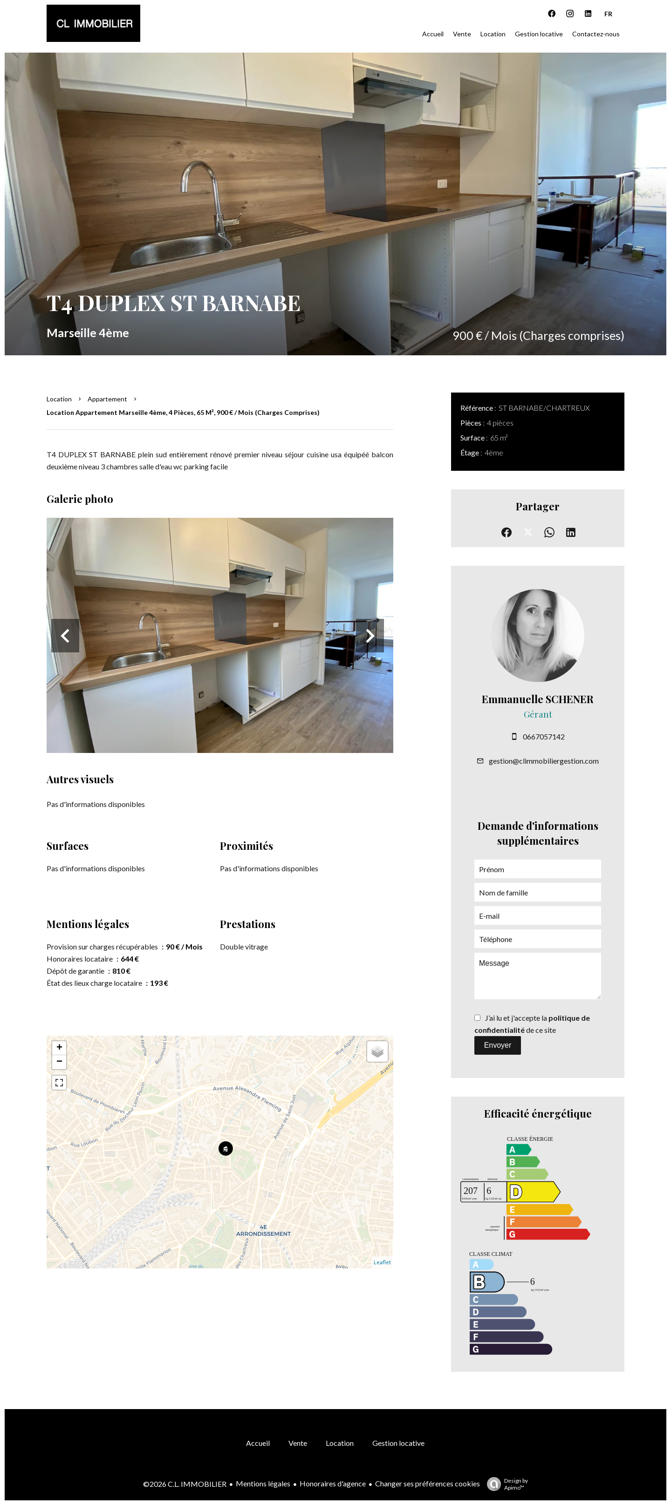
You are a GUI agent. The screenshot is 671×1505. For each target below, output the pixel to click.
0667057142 (544, 736)
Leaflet (382, 1262)
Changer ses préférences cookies (427, 1483)
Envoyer (498, 1045)
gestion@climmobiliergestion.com (544, 760)
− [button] (59, 1062)
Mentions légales (263, 1483)
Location (59, 399)
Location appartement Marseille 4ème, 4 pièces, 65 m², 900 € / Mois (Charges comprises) (183, 412)
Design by (505, 1484)
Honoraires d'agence (333, 1483)
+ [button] (59, 1048)
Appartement (107, 399)
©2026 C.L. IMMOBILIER (184, 1483)
